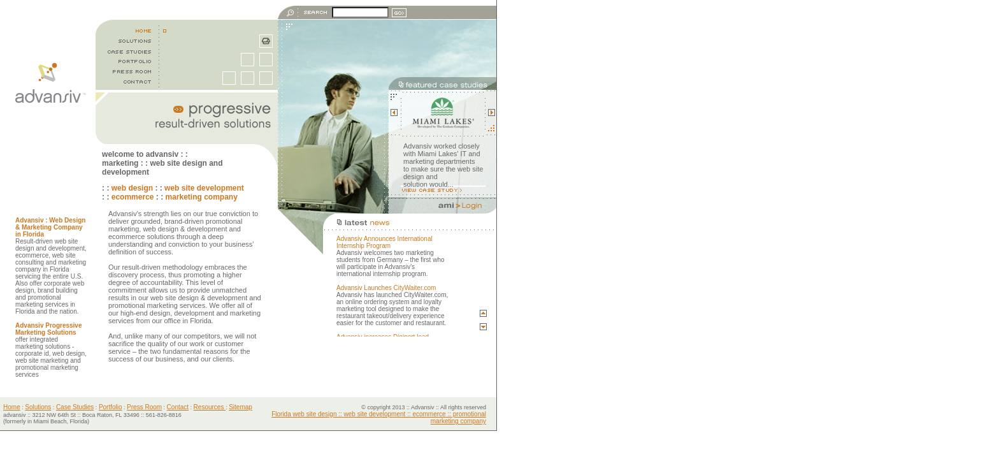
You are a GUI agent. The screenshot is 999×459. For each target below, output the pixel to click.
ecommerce (132, 197)
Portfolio (110, 407)
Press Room (144, 407)
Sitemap (240, 407)
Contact (178, 407)
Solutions (38, 407)
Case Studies (75, 407)
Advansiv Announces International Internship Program (384, 242)
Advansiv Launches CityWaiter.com (386, 287)
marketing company (201, 197)
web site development (204, 188)
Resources (210, 407)
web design (132, 188)
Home (11, 407)
